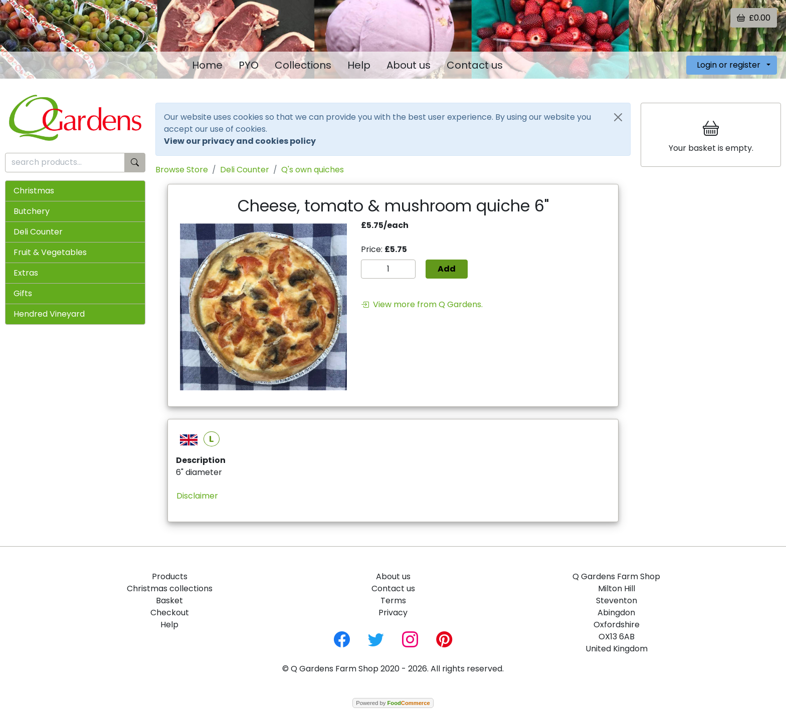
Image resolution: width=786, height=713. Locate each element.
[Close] (618, 117)
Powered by (393, 703)
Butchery (32, 211)
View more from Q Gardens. (422, 304)
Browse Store (181, 169)
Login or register (728, 65)
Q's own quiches (312, 169)
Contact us (475, 65)
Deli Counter (38, 231)
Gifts (23, 293)
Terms (393, 600)
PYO (249, 65)
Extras (26, 273)
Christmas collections (170, 588)
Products (169, 576)
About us (408, 65)
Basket (169, 600)
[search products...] (65, 162)
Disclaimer (197, 496)
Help (358, 65)
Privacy (393, 612)
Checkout (169, 612)
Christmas (34, 190)
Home (207, 65)
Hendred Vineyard (49, 314)
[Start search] (134, 162)
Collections (303, 65)
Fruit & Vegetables (50, 252)
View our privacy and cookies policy (240, 141)
